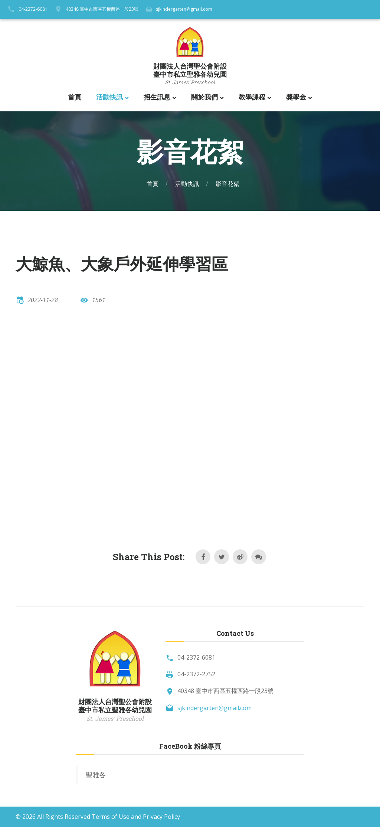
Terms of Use (111, 817)
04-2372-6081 (33, 9)
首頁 (74, 97)
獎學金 (296, 97)
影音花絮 (227, 184)
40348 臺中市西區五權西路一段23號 (102, 9)
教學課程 (252, 97)
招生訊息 (157, 97)
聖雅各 (96, 774)
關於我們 (204, 97)
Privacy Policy (161, 817)
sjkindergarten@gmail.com (184, 9)
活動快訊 (109, 97)
